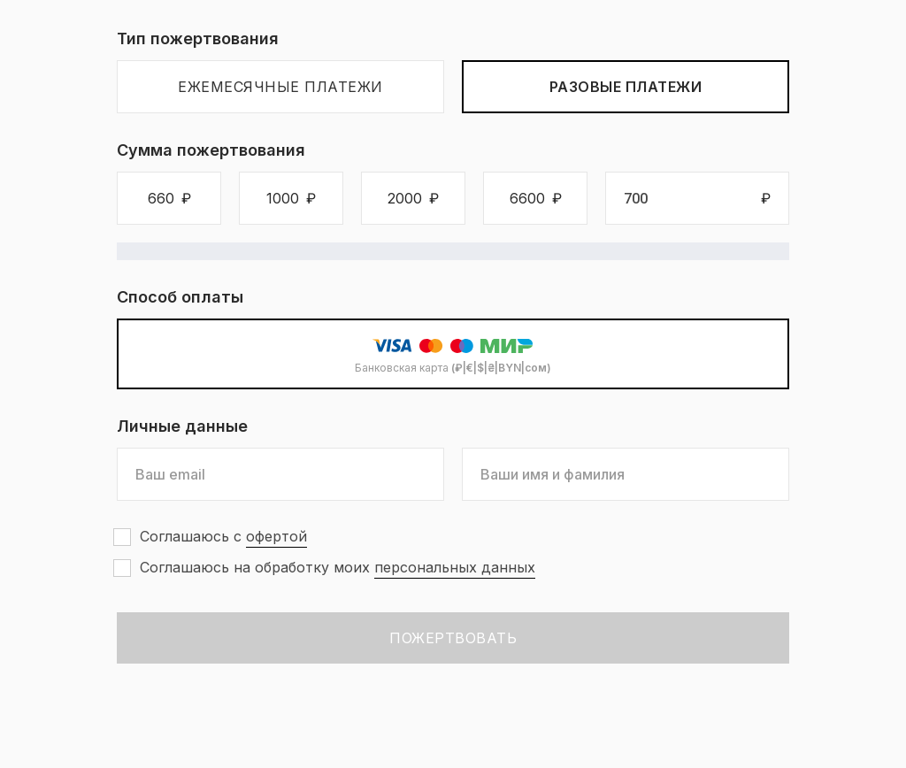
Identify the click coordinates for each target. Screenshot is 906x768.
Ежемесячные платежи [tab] (280, 87)
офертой (276, 536)
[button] (169, 198)
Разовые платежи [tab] (626, 87)
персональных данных (454, 567)
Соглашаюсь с (223, 536)
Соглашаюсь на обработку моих (337, 567)
